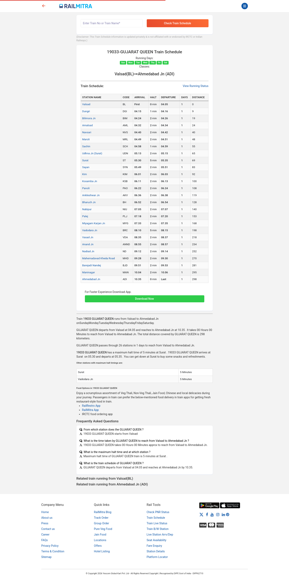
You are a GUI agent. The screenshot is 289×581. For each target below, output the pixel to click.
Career (45, 534)
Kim (84, 174)
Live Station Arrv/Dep (160, 534)
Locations (100, 540)
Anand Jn (88, 244)
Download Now (144, 298)
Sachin (86, 146)
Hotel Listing (102, 551)
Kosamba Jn (89, 181)
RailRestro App (91, 405)
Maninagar (88, 272)
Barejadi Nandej (91, 265)
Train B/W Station (158, 529)
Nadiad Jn (88, 251)
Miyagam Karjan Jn (93, 223)
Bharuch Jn (89, 202)
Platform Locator (157, 557)
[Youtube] (212, 514)
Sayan (86, 167)
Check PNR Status (158, 512)
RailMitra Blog (102, 512)
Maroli (86, 139)
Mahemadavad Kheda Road (98, 258)
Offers (98, 545)
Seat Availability (156, 540)
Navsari (86, 132)
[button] (144, 296)
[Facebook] (207, 514)
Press (44, 523)
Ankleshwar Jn (91, 195)
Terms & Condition (52, 551)
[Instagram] (217, 514)
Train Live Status (157, 523)
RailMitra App (90, 410)
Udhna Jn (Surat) (92, 153)
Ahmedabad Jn (91, 279)
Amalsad (87, 125)
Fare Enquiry (154, 545)
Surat (85, 160)
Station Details (156, 551)
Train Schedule (156, 517)
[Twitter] (201, 514)
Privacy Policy (50, 545)
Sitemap (46, 557)
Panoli (86, 188)
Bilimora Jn (89, 118)
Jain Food (100, 534)
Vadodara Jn (89, 230)
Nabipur (87, 209)
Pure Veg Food (103, 529)
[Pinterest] (227, 514)
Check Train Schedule (177, 23)
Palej (85, 216)
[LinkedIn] (223, 514)
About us (47, 517)
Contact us (48, 529)
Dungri (86, 111)
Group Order (101, 523)
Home (45, 512)
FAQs (44, 540)
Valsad (86, 104)
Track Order (101, 517)
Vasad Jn (87, 237)
